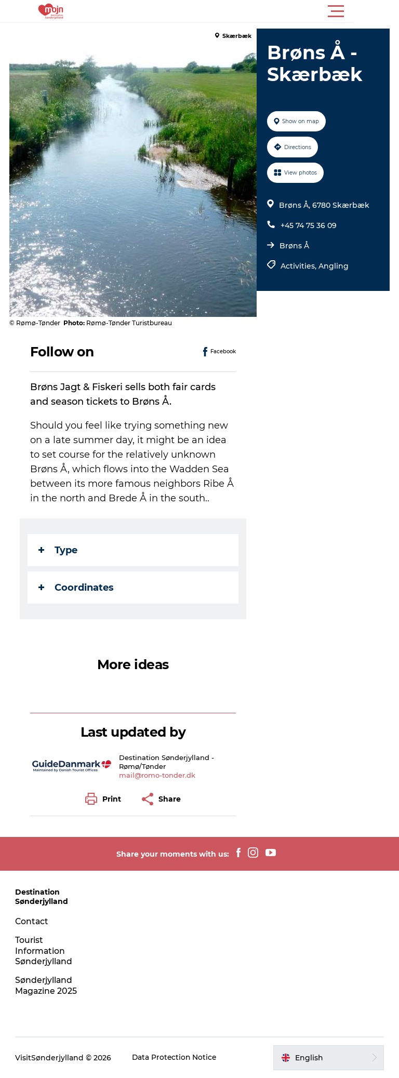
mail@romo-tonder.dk (158, 775)
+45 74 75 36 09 (308, 225)
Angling (333, 266)
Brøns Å (294, 245)
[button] (246, 11)
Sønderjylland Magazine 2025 (47, 985)
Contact (33, 921)
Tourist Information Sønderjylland (45, 951)
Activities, (299, 266)
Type (58, 550)
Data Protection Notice (175, 1057)
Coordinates (77, 587)
